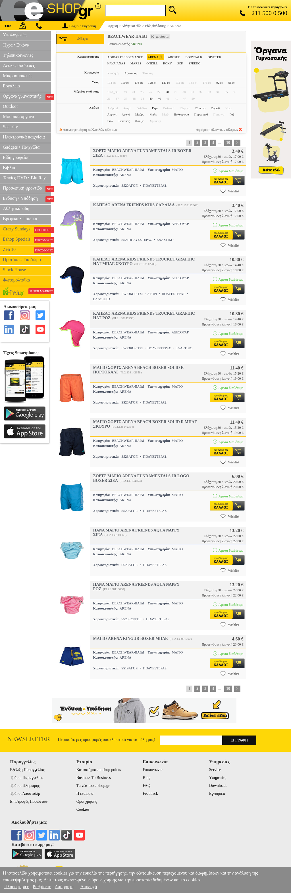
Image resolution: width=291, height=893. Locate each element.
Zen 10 (27, 250)
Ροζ (232, 114)
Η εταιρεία (84, 793)
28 (167, 92)
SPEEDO (195, 63)
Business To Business (93, 778)
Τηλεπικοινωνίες (18, 55)
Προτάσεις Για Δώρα (22, 259)
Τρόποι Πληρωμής (25, 785)
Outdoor (10, 106)
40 (151, 98)
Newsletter (28, 739)
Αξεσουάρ (131, 73)
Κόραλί (215, 108)
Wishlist (230, 191)
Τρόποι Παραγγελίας (26, 778)
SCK (180, 63)
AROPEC (174, 57)
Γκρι (155, 108)
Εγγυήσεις (217, 793)
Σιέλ (110, 121)
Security (10, 126)
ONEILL (152, 63)
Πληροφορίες (16, 886)
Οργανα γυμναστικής (27, 97)
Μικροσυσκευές (17, 75)
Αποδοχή (88, 886)
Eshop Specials (27, 240)
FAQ (146, 785)
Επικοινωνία (153, 770)
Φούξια (140, 121)
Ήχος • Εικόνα (16, 45)
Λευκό (126, 114)
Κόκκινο (200, 108)
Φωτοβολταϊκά (16, 280)
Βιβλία (9, 167)
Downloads (218, 785)
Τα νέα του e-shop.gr (93, 785)
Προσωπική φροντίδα (27, 189)
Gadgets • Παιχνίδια (21, 147)
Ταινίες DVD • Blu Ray (24, 177)
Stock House (14, 269)
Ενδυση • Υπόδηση (27, 199)
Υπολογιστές (14, 34)
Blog (146, 778)
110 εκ (125, 82)
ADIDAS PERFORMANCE (125, 57)
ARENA (155, 57)
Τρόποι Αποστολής (25, 793)
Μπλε (153, 114)
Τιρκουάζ (124, 121)
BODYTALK (193, 57)
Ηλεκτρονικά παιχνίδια (24, 137)
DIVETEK (214, 57)
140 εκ (166, 82)
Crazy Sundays (27, 229)
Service (215, 770)
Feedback (150, 793)
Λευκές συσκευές (19, 65)
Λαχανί (112, 114)
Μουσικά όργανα (18, 116)
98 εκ (231, 82)
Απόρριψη (64, 886)
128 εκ (152, 82)
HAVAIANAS (116, 63)
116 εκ (138, 82)
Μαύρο (139, 114)
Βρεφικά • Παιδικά (20, 218)
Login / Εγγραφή (79, 26)
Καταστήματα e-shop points (98, 770)
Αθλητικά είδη (16, 208)
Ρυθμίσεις (42, 886)
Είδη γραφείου (16, 157)
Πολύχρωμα (181, 114)
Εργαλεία (11, 85)
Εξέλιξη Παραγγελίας (27, 770)
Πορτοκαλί (201, 114)
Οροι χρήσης (86, 801)
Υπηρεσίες (217, 778)
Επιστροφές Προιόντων (28, 801)
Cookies (83, 809)
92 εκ (219, 82)
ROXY (167, 63)
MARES (135, 63)
